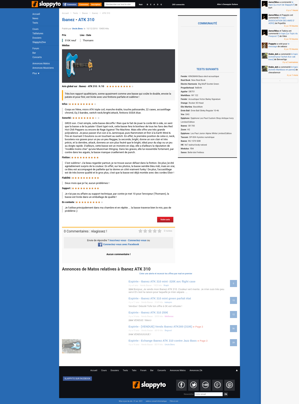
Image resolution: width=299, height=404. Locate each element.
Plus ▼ (36, 73)
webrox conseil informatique (156, 401)
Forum (35, 48)
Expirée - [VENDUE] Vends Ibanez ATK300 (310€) (160, 326)
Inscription (95, 4)
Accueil (36, 14)
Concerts (37, 57)
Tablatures (37, 33)
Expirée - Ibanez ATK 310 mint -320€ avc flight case (162, 281)
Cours (35, 29)
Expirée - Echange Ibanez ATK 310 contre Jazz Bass (163, 340)
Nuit (140, 4)
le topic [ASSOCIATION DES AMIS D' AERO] (281, 21)
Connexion (71, 4)
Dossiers (36, 38)
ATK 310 (106, 13)
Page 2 (198, 326)
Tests (35, 22)
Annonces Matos (41, 63)
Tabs (134, 370)
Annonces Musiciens (43, 68)
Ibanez (95, 13)
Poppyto (272, 44)
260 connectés (178, 4)
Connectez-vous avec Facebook (118, 244)
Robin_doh (273, 54)
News (35, 18)
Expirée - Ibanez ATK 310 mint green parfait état (160, 298)
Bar (34, 53)
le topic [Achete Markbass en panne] (283, 68)
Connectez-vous (137, 240)
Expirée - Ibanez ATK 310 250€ (148, 312)
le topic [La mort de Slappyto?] (281, 3)
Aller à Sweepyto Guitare (227, 4)
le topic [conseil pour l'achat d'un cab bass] (283, 57)
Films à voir (174, 401)
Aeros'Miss (273, 2)
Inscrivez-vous (117, 240)
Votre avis (165, 219)
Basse (85, 13)
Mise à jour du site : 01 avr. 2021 (130, 401)
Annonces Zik (196, 370)
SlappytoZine (39, 42)
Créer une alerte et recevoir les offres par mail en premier (165, 273)
